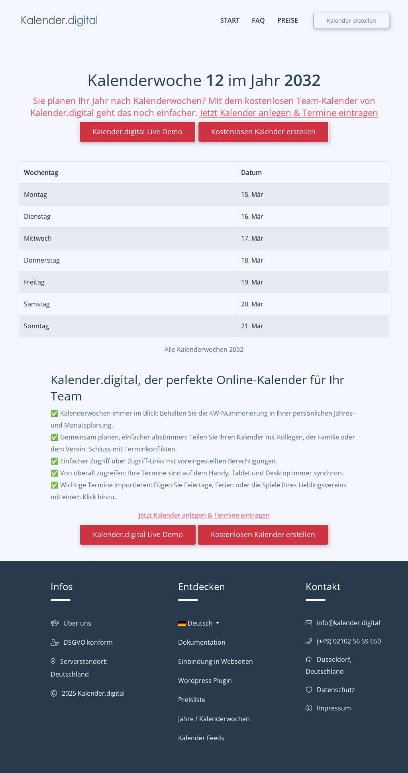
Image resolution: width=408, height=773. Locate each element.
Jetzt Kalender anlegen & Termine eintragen (289, 112)
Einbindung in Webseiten (215, 661)
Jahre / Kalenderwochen (214, 718)
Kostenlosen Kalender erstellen (263, 131)
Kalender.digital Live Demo (137, 131)
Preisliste (192, 699)
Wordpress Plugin (205, 680)
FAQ (258, 20)
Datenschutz (336, 689)
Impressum (334, 708)
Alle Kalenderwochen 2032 (204, 349)
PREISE (287, 20)
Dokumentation (202, 642)
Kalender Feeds (201, 738)
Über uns (77, 623)
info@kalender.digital (348, 622)
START (229, 20)
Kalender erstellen (351, 20)
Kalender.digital (101, 693)
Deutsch (196, 623)
